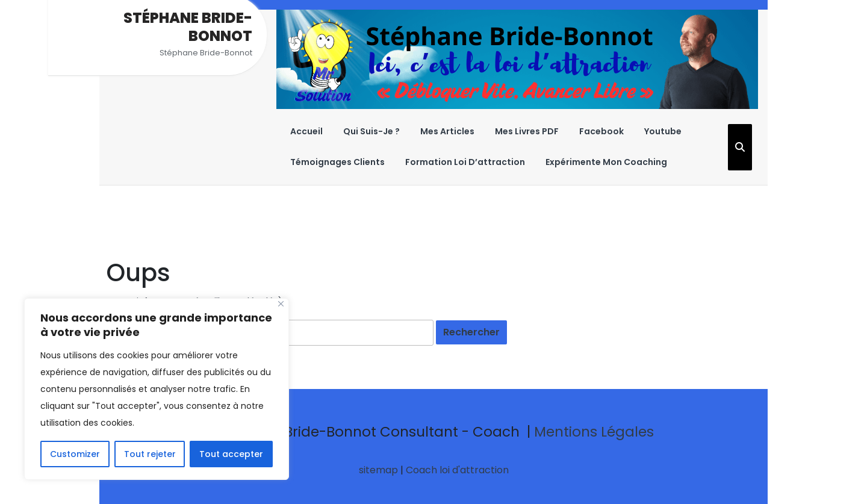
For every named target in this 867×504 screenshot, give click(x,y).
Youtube (663, 131)
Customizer (75, 454)
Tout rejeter (150, 454)
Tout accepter (231, 454)
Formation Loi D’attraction (465, 162)
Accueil (306, 131)
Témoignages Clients (337, 162)
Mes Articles (447, 131)
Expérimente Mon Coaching (606, 162)
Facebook (601, 131)
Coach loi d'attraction (457, 470)
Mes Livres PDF (527, 131)
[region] (156, 389)
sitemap (378, 470)
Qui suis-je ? (371, 131)
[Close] (281, 303)
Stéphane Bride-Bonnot (187, 27)
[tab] (471, 332)
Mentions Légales (594, 431)
